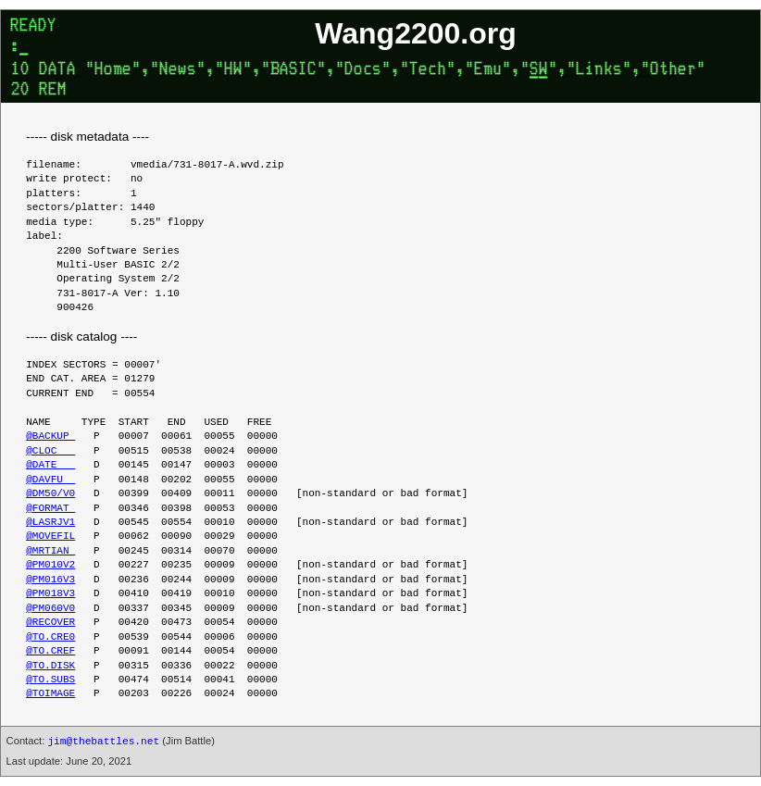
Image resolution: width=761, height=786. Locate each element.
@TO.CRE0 (50, 637)
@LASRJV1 (50, 523)
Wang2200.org (416, 33)
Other (673, 70)
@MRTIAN (50, 551)
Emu (488, 70)
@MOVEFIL (50, 536)
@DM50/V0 (50, 494)
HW (233, 70)
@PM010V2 (50, 565)
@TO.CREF (50, 651)
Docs (362, 70)
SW (539, 70)
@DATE (50, 465)
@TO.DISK (50, 666)
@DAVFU (50, 480)
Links (599, 70)
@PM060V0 (50, 609)
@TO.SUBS (50, 680)
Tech (427, 70)
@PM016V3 (50, 580)
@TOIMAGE (50, 694)
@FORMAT (50, 509)
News (177, 70)
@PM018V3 (50, 594)
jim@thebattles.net (103, 741)
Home (112, 70)
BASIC (293, 70)
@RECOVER (50, 623)
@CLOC (50, 451)
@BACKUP (50, 436)
